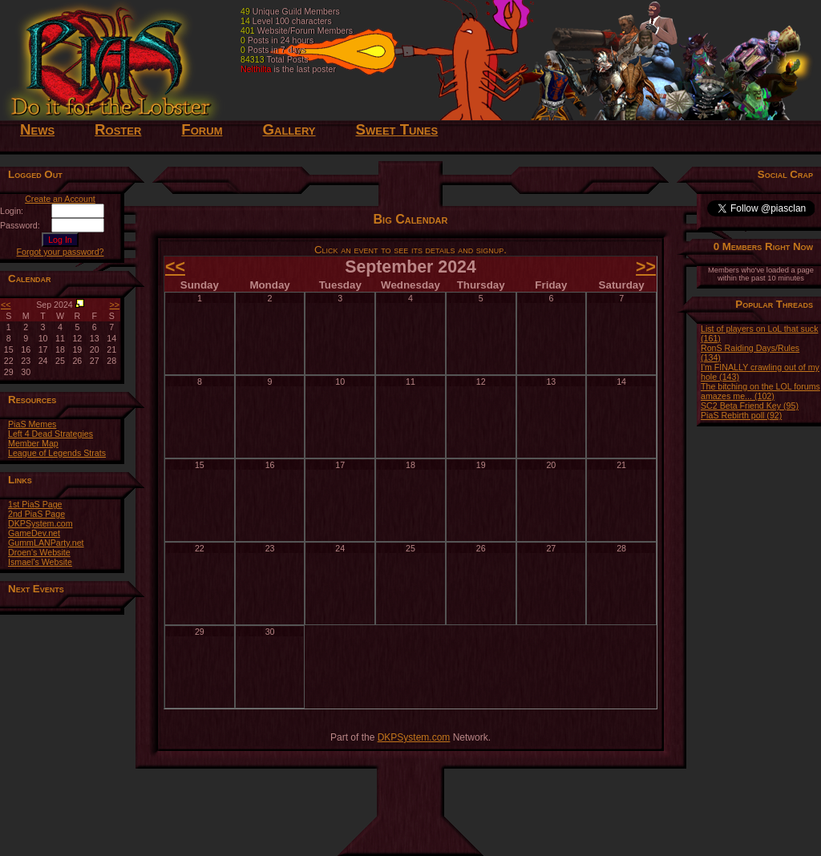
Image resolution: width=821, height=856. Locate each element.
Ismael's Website (40, 562)
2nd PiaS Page (36, 514)
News (37, 129)
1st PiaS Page (35, 504)
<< (5, 304)
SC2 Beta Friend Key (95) (750, 405)
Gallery (288, 129)
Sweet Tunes (397, 129)
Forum (201, 129)
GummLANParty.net (46, 542)
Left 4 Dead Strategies (50, 433)
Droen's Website (39, 552)
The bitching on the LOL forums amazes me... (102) (760, 391)
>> (114, 304)
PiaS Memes (32, 424)
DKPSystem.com (40, 523)
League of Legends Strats (57, 453)
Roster (118, 129)
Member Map (33, 443)
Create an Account (60, 199)
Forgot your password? (60, 251)
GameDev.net (34, 533)
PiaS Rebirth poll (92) (741, 415)
